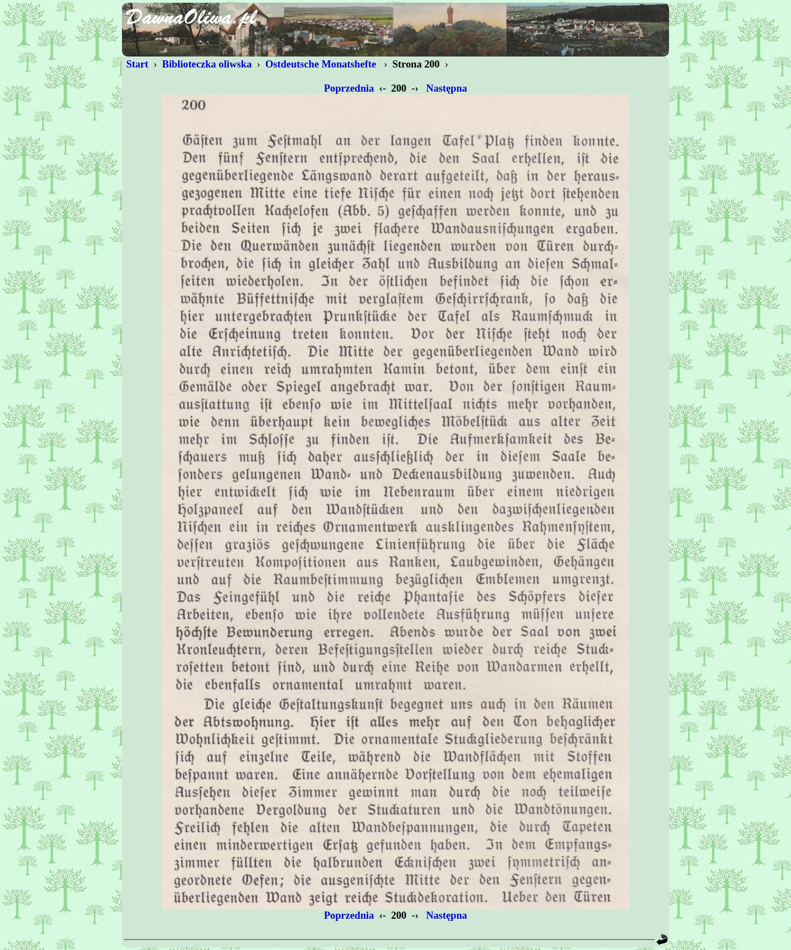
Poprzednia (349, 88)
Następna (447, 88)
